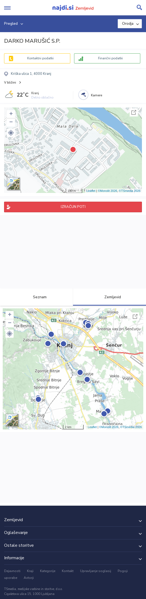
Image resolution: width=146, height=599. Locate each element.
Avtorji (29, 578)
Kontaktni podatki (40, 58)
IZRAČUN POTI (73, 206)
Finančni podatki (110, 58)
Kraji (30, 571)
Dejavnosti (12, 571)
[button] (11, 133)
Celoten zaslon (134, 112)
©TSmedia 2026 (130, 190)
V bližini (10, 82)
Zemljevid (109, 297)
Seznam (37, 297)
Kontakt (68, 571)
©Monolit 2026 (107, 190)
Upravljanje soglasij (95, 571)
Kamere (96, 95)
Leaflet (90, 190)
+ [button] (11, 114)
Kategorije (47, 571)
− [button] (11, 122)
